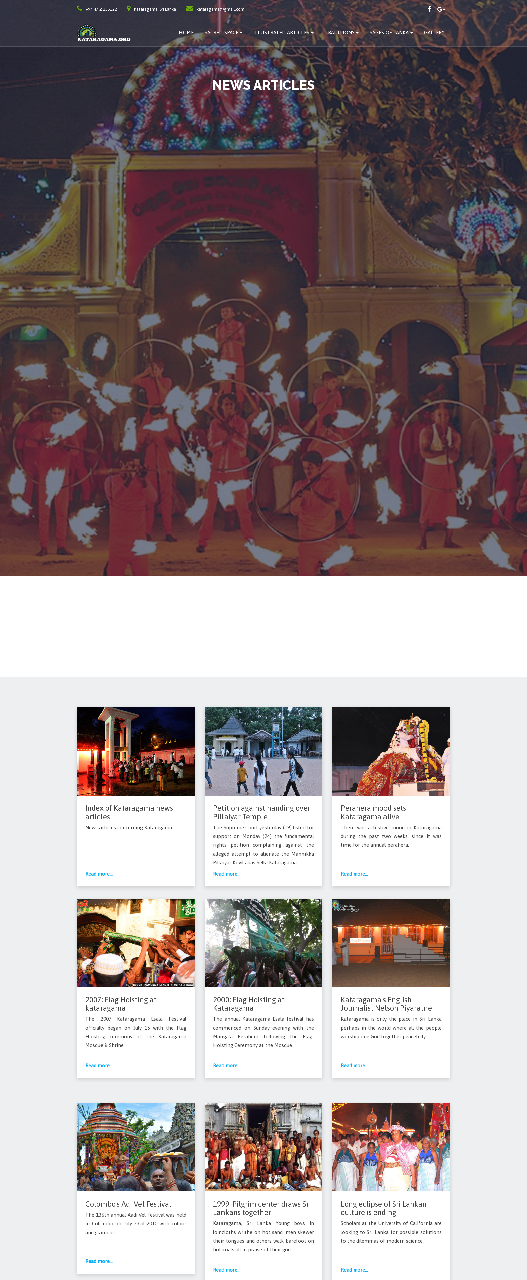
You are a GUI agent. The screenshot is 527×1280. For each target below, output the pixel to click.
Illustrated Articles (281, 32)
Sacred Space (221, 32)
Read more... (99, 874)
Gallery (434, 32)
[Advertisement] (263, 626)
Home (186, 32)
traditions (340, 32)
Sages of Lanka (389, 32)
